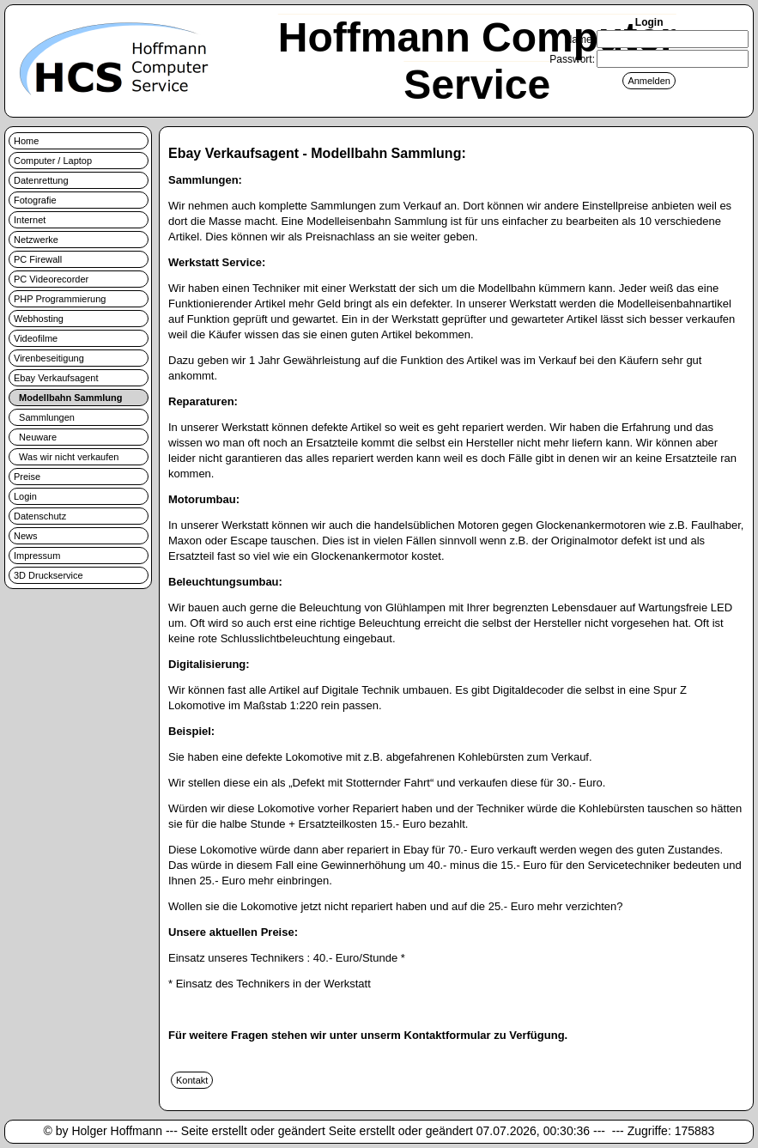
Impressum (37, 555)
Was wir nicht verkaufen (66, 457)
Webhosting (39, 318)
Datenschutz (40, 516)
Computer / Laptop (53, 160)
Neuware (35, 437)
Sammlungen (44, 417)
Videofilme (36, 338)
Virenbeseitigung (49, 358)
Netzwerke (36, 239)
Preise (27, 476)
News (26, 536)
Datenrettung (41, 180)
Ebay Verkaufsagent (56, 378)
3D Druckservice (48, 575)
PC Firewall (38, 259)
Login (25, 496)
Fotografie (35, 200)
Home (26, 141)
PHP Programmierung (60, 299)
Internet (29, 220)
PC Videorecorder (51, 279)
